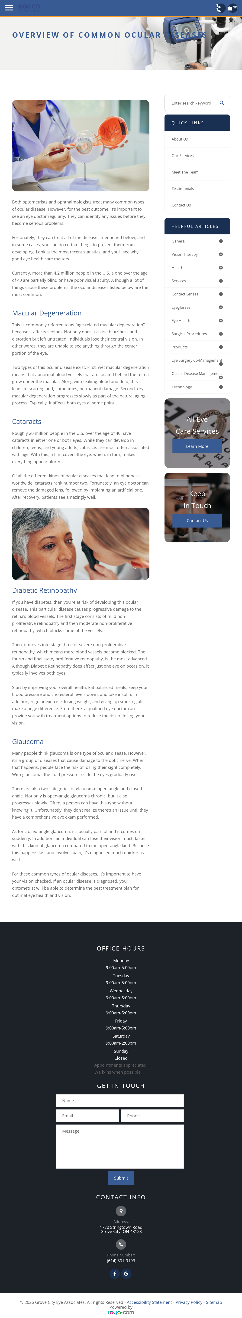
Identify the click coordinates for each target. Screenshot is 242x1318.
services (179, 281)
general (179, 241)
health (178, 268)
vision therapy (185, 254)
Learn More (197, 457)
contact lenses (185, 295)
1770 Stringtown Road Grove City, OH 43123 (121, 1229)
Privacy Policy (189, 1302)
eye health (181, 322)
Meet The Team (186, 172)
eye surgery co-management (186, 364)
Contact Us (181, 205)
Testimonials (183, 188)
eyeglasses (181, 308)
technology (182, 397)
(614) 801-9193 (121, 1260)
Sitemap (214, 1302)
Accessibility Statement (149, 1302)
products (180, 349)
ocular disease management (185, 382)
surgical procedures (189, 335)
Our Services (183, 155)
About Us (180, 139)
